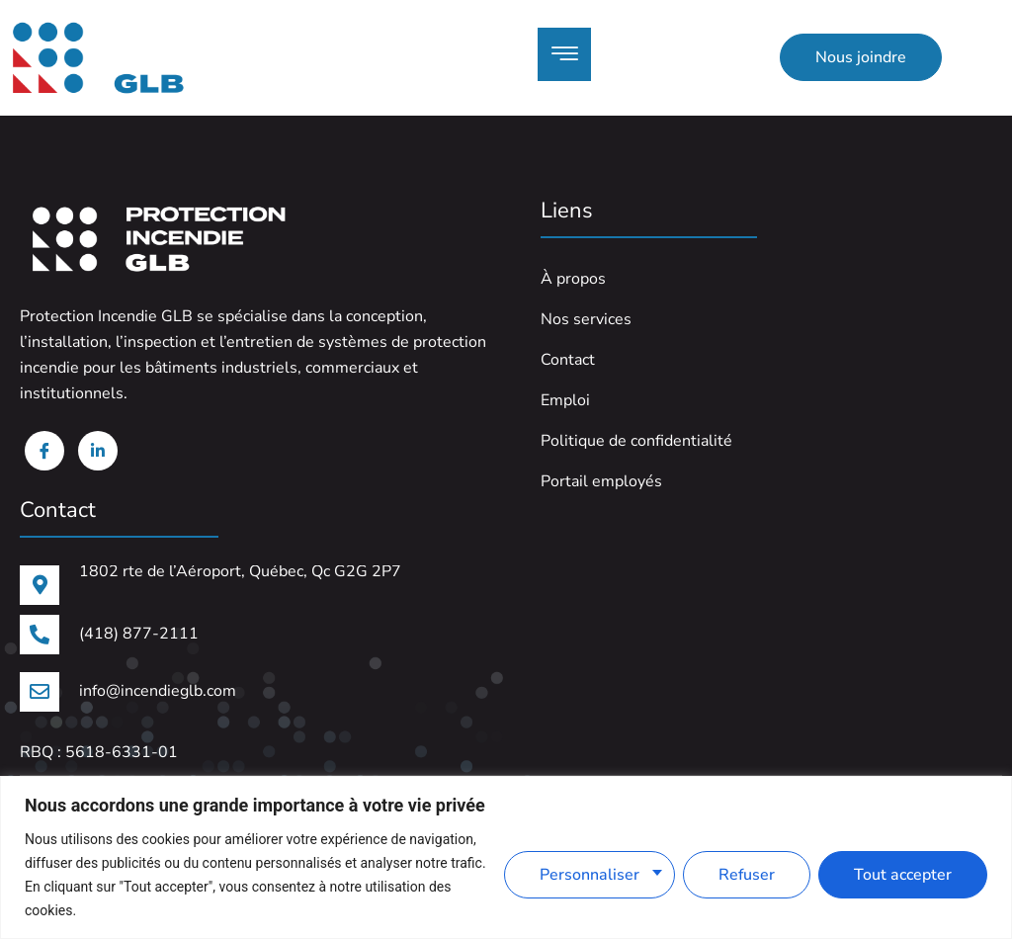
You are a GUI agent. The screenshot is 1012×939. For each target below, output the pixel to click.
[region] (506, 857)
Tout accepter (903, 875)
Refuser (746, 875)
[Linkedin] (98, 450)
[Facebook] (44, 450)
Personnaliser (589, 875)
